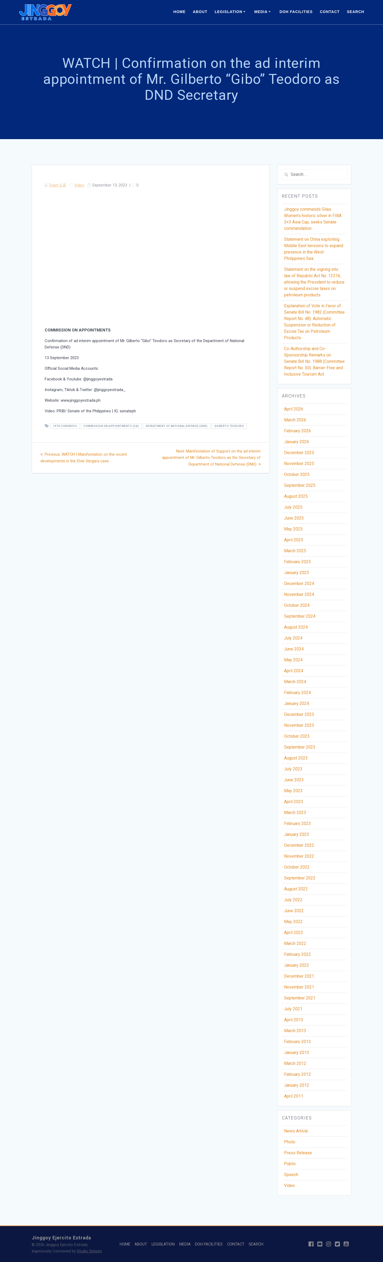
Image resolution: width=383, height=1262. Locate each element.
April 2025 (293, 539)
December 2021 (299, 976)
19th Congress (65, 426)
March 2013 (295, 1030)
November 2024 (299, 594)
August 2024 (296, 627)
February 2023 (297, 823)
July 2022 (293, 899)
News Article (296, 1131)
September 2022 (299, 878)
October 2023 (297, 736)
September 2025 (299, 485)
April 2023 (293, 801)
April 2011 (293, 1096)
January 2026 (296, 441)
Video (79, 185)
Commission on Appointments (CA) (111, 426)
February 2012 (297, 1074)
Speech (291, 1174)
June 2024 (294, 648)
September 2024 (299, 616)
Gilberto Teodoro (229, 426)
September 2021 (299, 998)
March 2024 (295, 681)
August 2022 (296, 888)
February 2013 (297, 1041)
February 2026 (297, 430)
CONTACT (330, 12)
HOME (179, 12)
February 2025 (297, 561)
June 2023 (294, 779)
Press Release (298, 1152)
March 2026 (295, 419)
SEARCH (355, 12)
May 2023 (293, 790)
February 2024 (297, 692)
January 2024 (296, 703)
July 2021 (293, 1008)
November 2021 (299, 987)
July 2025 (293, 507)
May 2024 (293, 659)
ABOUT (200, 12)
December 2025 (299, 452)
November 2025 (299, 463)
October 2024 (297, 605)
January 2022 (296, 965)
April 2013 (293, 1019)
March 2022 (295, 943)
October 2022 (297, 867)
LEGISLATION (228, 12)
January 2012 (296, 1085)
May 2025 (293, 529)
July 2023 (293, 768)
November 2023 (299, 725)
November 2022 (299, 856)
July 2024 (293, 638)
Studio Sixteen (89, 1251)
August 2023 (296, 758)
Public (290, 1163)
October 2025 (297, 474)
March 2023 (295, 812)
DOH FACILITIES (296, 12)
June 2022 (294, 910)
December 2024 (299, 583)
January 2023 (296, 834)
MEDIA (261, 12)
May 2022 (293, 921)
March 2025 (295, 550)
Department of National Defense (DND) (177, 426)
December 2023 (299, 714)
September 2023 (299, 747)
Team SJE (57, 185)
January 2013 (296, 1052)
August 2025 (296, 496)
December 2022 (299, 845)
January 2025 (296, 572)
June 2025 (294, 518)
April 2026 (293, 409)
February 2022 (297, 954)
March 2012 (295, 1063)
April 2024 (293, 670)
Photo (289, 1141)
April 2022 (293, 932)
